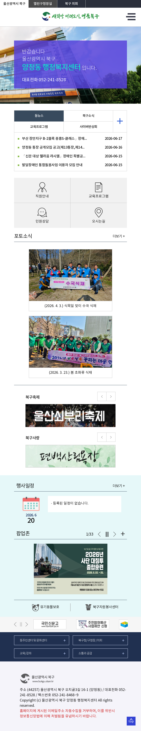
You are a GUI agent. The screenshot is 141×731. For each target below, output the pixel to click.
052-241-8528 (52, 80)
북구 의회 (71, 4)
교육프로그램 (39, 127)
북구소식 (88, 116)
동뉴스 (39, 116)
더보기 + (119, 236)
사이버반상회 (88, 127)
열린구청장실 (43, 4)
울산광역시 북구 (14, 4)
